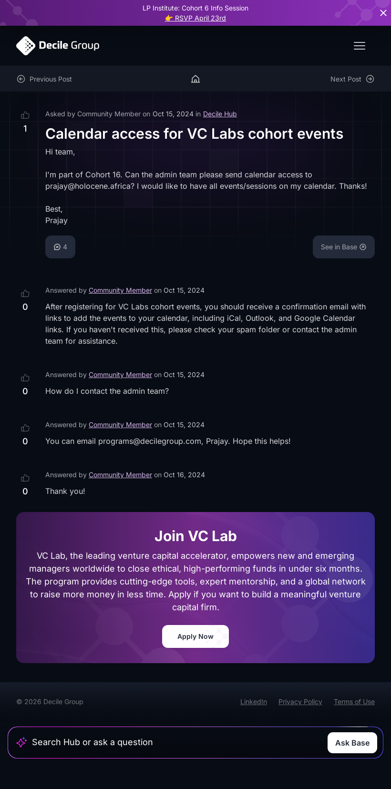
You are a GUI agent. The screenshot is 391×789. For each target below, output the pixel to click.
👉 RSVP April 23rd (195, 18)
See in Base (344, 247)
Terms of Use (354, 701)
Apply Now (195, 636)
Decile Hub (220, 114)
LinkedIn (253, 701)
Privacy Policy (300, 701)
